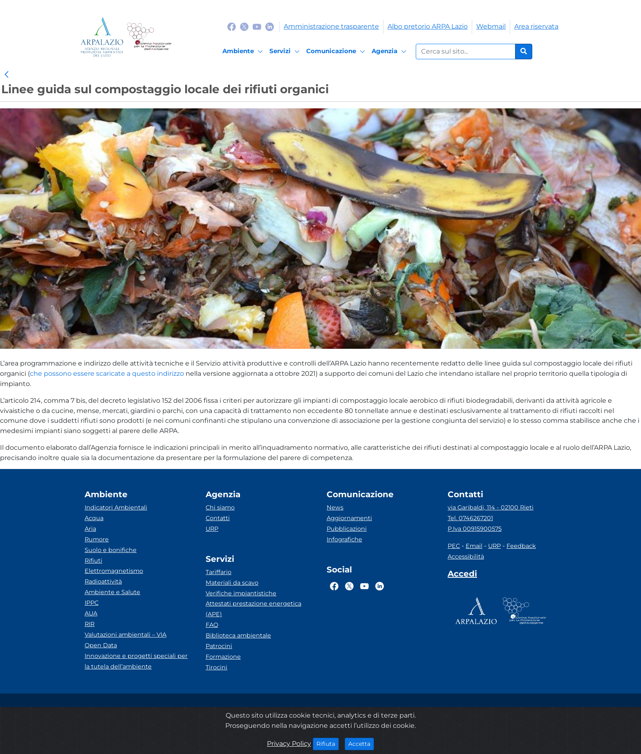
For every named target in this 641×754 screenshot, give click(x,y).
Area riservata (536, 26)
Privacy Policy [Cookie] (289, 743)
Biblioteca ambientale (238, 635)
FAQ (212, 624)
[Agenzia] (390, 51)
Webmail (491, 26)
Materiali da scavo (232, 582)
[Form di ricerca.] (465, 51)
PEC (454, 546)
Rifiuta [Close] (327, 743)
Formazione (223, 656)
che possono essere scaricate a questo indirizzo (107, 373)
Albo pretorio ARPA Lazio (428, 26)
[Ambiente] (244, 51)
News (335, 507)
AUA (91, 613)
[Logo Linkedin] (269, 26)
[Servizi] (286, 51)
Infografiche (344, 539)
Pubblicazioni (347, 528)
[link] (6, 74)
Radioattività (103, 581)
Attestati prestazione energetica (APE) (253, 609)
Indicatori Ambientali (116, 507)
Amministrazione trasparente (331, 26)
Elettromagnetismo (114, 570)
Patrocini (219, 646)
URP (212, 528)
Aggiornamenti (349, 518)
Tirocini (216, 667)
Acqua (94, 518)
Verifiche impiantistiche (241, 593)
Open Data (101, 645)
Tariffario (218, 572)
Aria (90, 528)
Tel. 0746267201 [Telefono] (470, 518)
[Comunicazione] (337, 51)
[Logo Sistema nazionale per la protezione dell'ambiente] (149, 37)
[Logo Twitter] (244, 26)
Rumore (97, 539)
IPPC (92, 602)
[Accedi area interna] (462, 575)
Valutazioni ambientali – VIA (125, 634)
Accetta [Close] (361, 743)
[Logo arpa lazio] (102, 37)
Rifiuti (93, 560)
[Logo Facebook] (231, 26)
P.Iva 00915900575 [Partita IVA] (475, 528)
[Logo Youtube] (256, 26)
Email (474, 546)
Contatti (218, 518)
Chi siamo (220, 507)
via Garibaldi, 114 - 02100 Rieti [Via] (490, 507)
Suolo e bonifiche (111, 550)
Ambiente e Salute (112, 592)
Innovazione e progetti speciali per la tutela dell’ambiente (136, 661)
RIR (89, 624)
